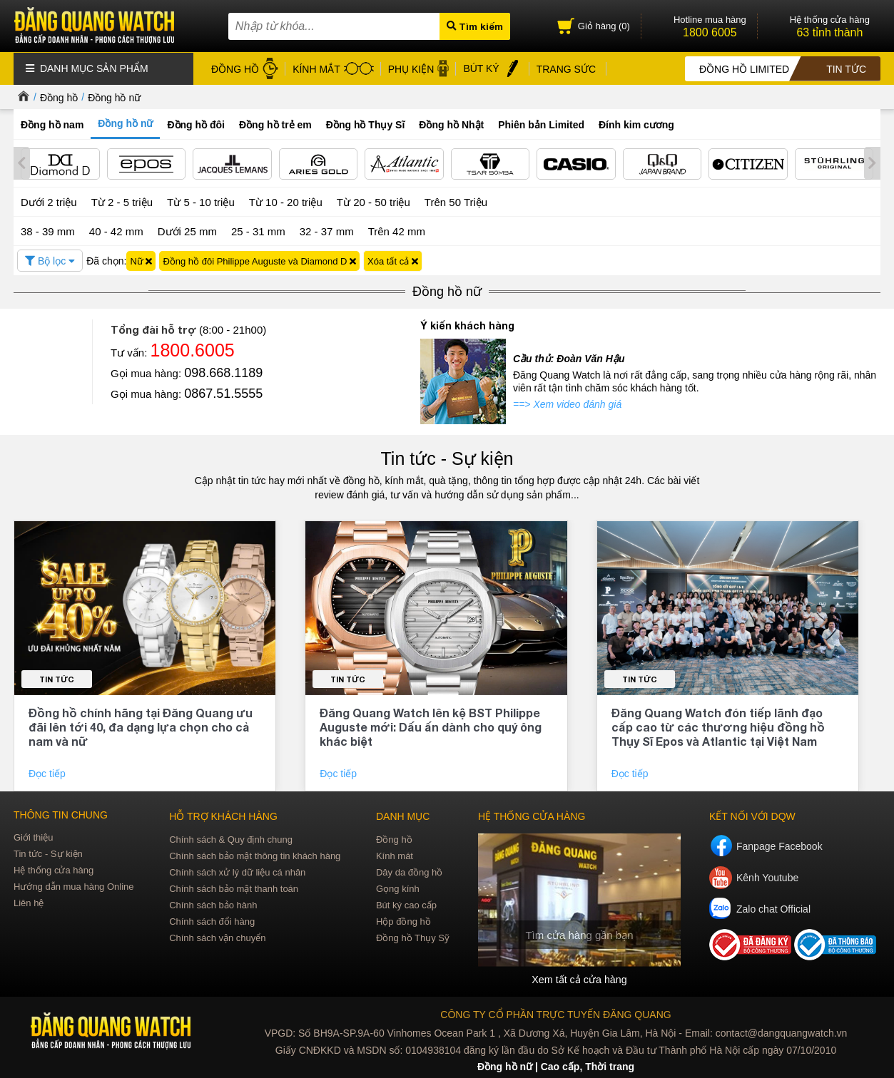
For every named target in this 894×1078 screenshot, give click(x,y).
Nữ (141, 259)
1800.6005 (193, 349)
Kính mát (394, 853)
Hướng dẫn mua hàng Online (74, 884)
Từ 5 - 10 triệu (201, 201)
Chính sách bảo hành (213, 903)
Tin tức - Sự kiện (447, 457)
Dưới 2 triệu (49, 201)
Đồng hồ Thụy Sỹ (412, 935)
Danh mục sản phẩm (87, 67)
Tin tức (56, 677)
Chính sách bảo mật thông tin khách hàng (254, 853)
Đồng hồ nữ (114, 97)
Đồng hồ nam (52, 124)
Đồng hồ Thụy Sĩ (365, 124)
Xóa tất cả (392, 259)
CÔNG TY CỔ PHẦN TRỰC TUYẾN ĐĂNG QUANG (555, 1012)
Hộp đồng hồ (403, 919)
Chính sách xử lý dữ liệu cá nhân (237, 870)
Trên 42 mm (396, 229)
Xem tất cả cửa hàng (579, 977)
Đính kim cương (636, 124)
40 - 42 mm (116, 229)
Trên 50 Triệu (456, 201)
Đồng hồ (59, 97)
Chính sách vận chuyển (217, 935)
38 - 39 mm (48, 229)
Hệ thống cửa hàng (53, 868)
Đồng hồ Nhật (451, 124)
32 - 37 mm (327, 229)
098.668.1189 (223, 371)
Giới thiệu (33, 835)
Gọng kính (398, 886)
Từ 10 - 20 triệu (285, 201)
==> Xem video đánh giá (567, 403)
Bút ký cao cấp (406, 903)
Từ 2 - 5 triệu (122, 201)
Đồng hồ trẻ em (275, 124)
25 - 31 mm (258, 229)
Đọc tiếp (48, 771)
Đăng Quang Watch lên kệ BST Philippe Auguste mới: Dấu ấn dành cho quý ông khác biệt (431, 725)
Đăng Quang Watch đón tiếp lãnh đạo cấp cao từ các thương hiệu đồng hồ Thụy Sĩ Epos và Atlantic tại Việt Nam (718, 725)
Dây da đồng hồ (409, 870)
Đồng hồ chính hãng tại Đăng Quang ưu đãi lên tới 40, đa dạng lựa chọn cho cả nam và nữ (141, 725)
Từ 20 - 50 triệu (373, 201)
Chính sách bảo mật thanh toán (233, 886)
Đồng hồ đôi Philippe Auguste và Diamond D (259, 259)
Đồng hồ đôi (196, 124)
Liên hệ (29, 900)
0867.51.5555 (223, 392)
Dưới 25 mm (187, 230)
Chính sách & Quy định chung (231, 837)
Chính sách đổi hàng (212, 919)
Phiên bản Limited (541, 124)
